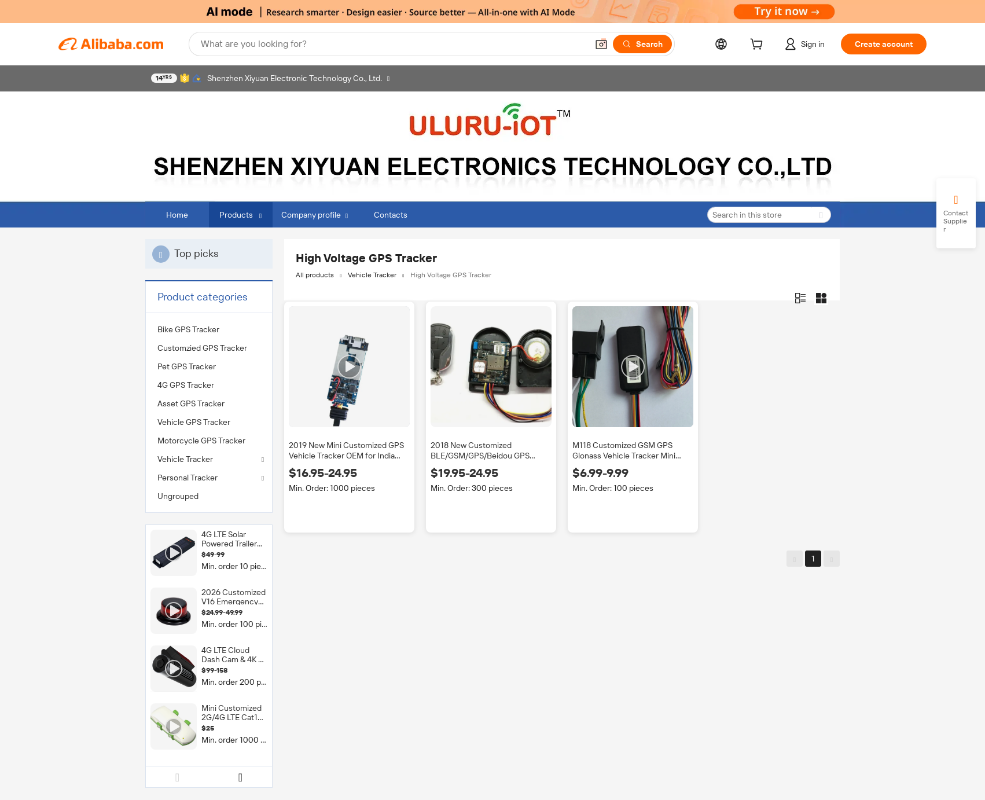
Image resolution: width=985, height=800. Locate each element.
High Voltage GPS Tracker (450, 275)
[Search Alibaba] (393, 44)
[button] (601, 44)
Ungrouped (178, 496)
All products (315, 275)
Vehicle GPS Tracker (193, 422)
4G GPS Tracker (185, 385)
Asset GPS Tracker (191, 403)
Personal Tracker (187, 477)
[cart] (758, 45)
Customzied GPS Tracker (202, 348)
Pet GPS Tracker (186, 366)
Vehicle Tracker (185, 459)
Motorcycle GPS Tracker (201, 440)
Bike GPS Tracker (188, 329)
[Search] (642, 44)
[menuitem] (209, 329)
